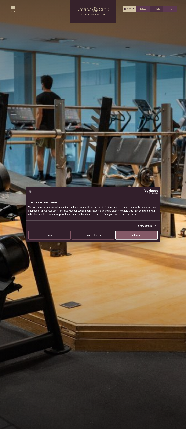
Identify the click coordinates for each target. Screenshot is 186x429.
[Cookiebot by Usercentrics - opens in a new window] (145, 191)
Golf (170, 8)
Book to (129, 8)
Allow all (136, 235)
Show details (145, 225)
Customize (93, 235)
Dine (157, 8)
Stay (143, 8)
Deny (49, 235)
